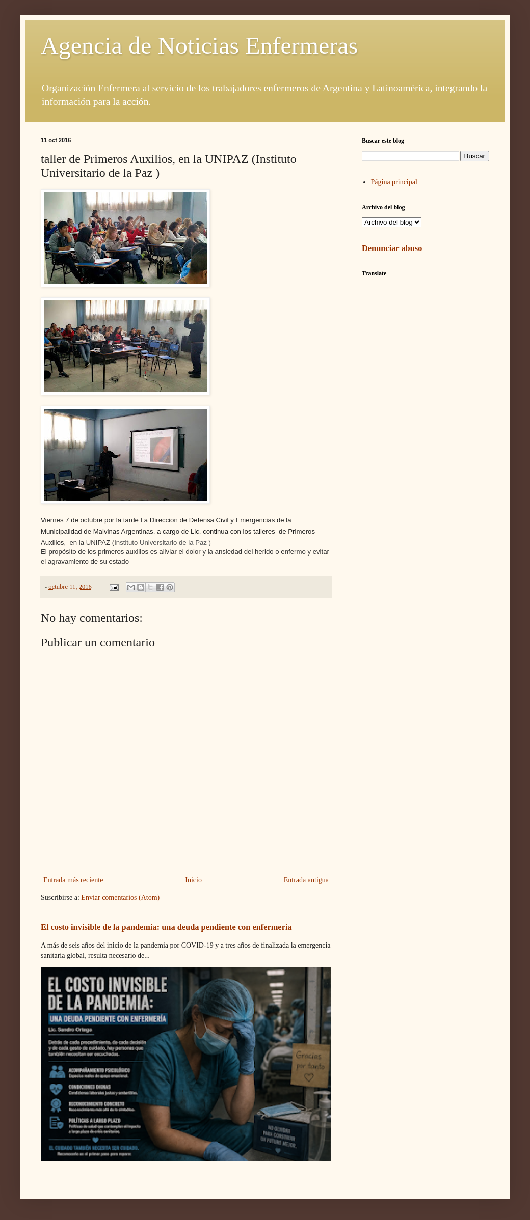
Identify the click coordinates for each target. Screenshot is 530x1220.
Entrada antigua (306, 880)
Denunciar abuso (392, 248)
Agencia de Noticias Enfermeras (199, 45)
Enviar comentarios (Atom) (120, 897)
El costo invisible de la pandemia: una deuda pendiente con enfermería (166, 927)
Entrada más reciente (73, 880)
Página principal (394, 182)
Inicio (193, 880)
